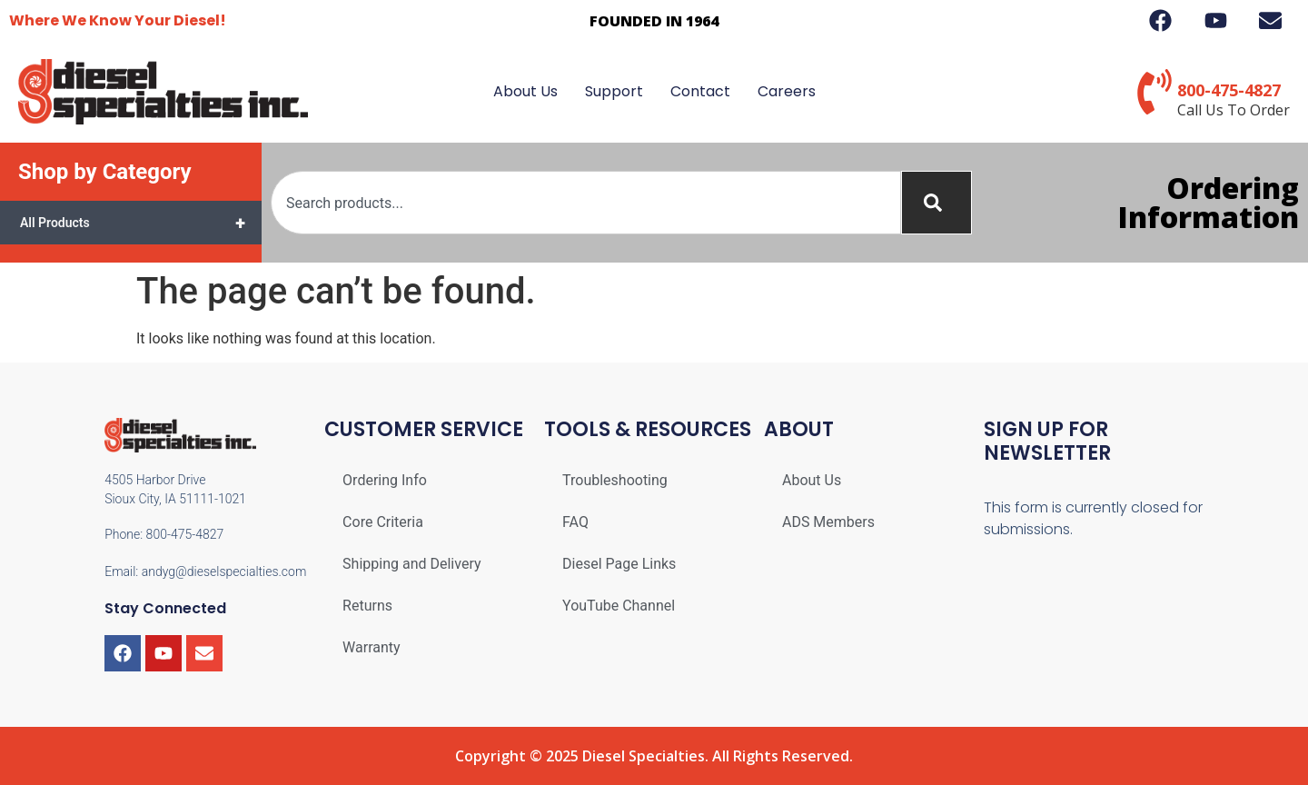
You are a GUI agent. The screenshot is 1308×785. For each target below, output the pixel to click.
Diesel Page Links (619, 563)
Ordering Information (1208, 202)
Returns (367, 605)
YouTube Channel (618, 605)
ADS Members (828, 522)
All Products (141, 222)
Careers (787, 91)
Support (614, 91)
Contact (700, 91)
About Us (525, 91)
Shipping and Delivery (411, 563)
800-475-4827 (1229, 90)
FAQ (575, 522)
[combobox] (586, 202)
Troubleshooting (615, 480)
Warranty (371, 647)
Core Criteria (382, 522)
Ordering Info (384, 480)
